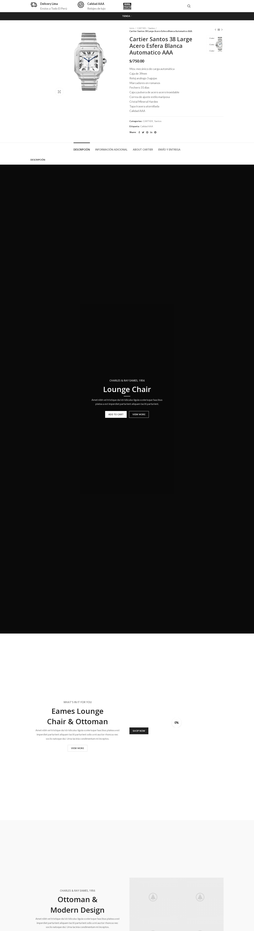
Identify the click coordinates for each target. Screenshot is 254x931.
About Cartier (143, 149)
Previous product (215, 29)
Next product (222, 29)
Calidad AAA (146, 126)
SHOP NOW (139, 731)
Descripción (82, 149)
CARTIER (141, 28)
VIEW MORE (139, 414)
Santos (151, 28)
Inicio (131, 28)
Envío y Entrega (169, 149)
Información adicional (111, 149)
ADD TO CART (115, 414)
